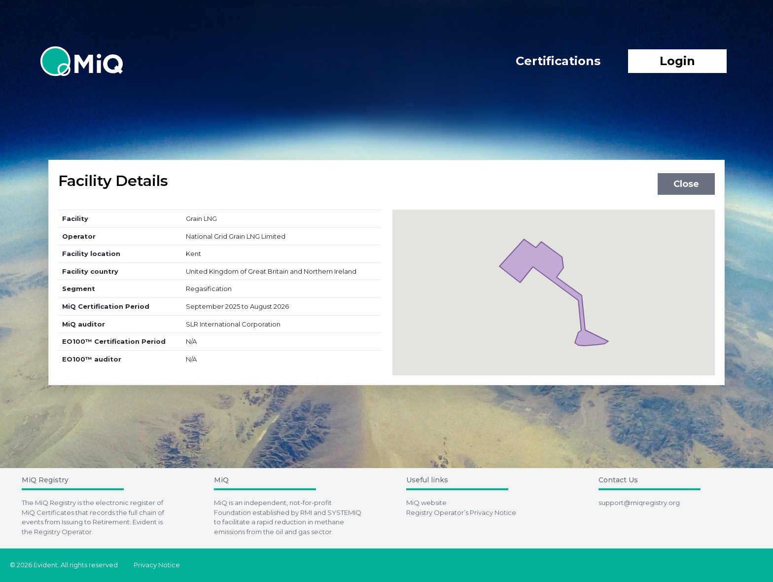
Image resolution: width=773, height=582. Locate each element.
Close (686, 184)
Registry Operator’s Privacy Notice (461, 512)
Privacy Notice (157, 565)
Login (677, 61)
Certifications (558, 61)
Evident (145, 522)
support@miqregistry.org (639, 503)
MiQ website (426, 503)
